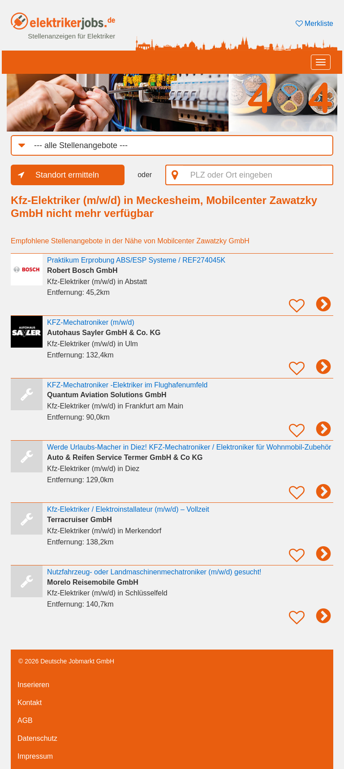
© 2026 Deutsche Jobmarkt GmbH (66, 661)
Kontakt (29, 702)
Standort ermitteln (67, 174)
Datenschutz (37, 738)
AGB (25, 720)
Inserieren (33, 684)
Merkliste (314, 23)
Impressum (35, 756)
